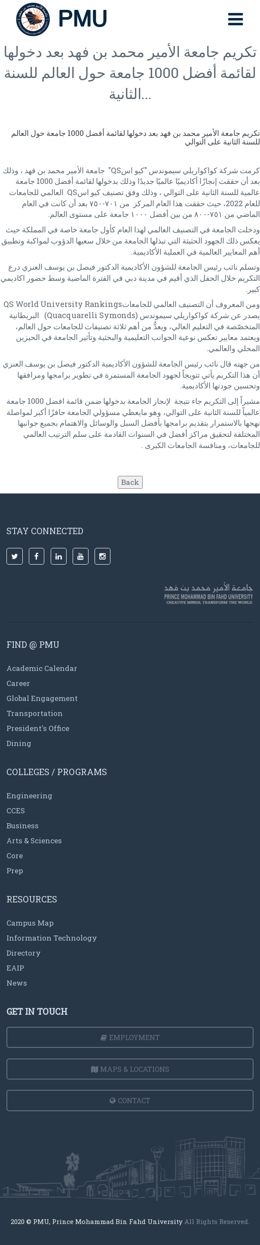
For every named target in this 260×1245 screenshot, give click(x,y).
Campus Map (30, 923)
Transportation (34, 713)
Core (14, 855)
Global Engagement (42, 698)
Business (22, 825)
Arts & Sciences (34, 840)
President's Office (37, 728)
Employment (130, 1037)
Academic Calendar (41, 668)
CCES (15, 810)
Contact (130, 1100)
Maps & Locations (130, 1069)
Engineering (29, 795)
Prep (14, 870)
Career (18, 683)
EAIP (15, 968)
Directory (23, 953)
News (16, 983)
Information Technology (51, 938)
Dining (18, 743)
